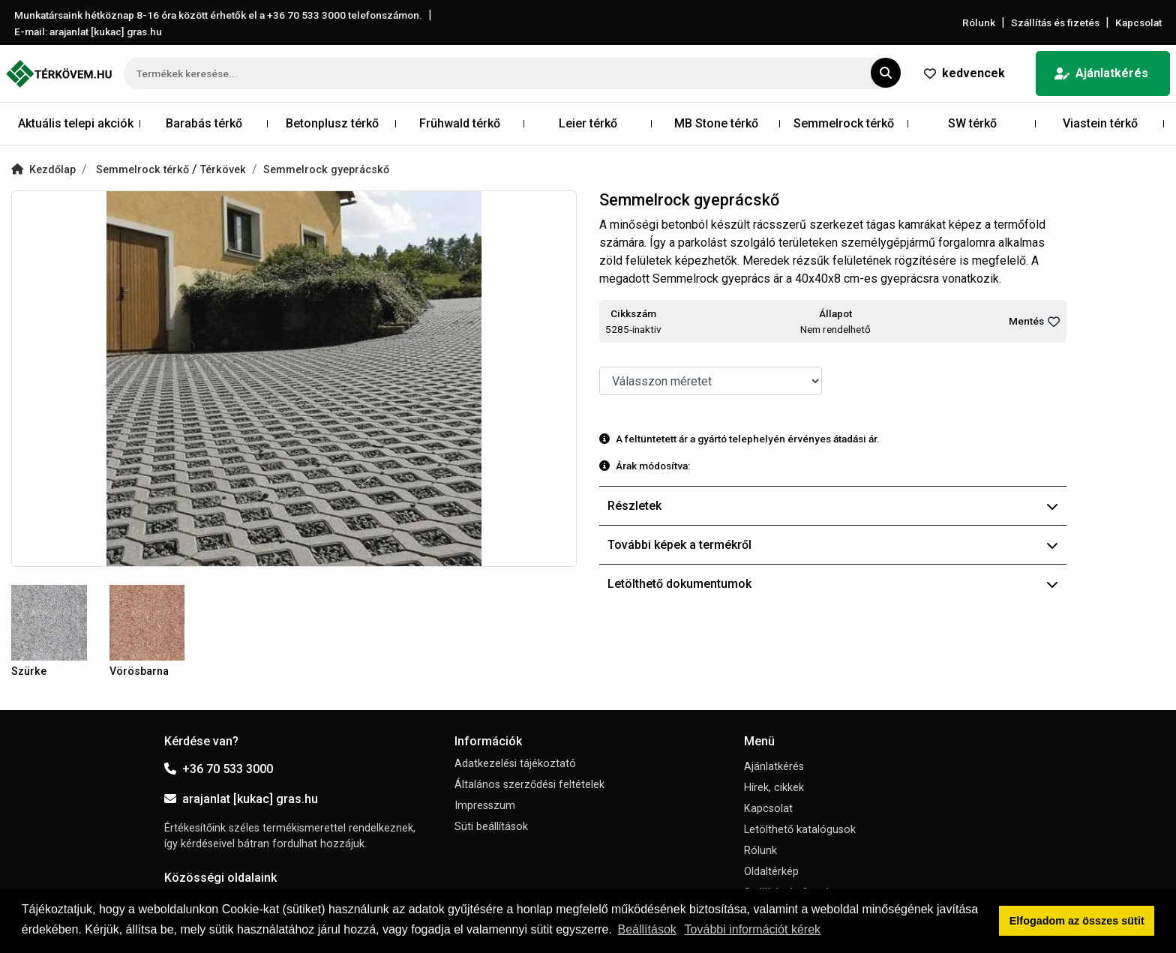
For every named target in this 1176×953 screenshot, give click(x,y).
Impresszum (484, 805)
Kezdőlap (43, 169)
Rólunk (978, 22)
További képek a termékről (833, 545)
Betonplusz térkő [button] (332, 123)
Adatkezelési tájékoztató (515, 763)
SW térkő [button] (972, 123)
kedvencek (964, 73)
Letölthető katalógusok (800, 829)
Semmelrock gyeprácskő (326, 169)
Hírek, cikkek (774, 787)
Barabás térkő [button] (204, 123)
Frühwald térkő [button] (459, 123)
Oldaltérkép (771, 871)
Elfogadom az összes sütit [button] (1077, 921)
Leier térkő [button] (588, 123)
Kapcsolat (1138, 22)
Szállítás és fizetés (1055, 22)
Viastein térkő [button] (1100, 123)
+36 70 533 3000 (218, 769)
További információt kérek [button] (752, 929)
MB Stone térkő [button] (716, 123)
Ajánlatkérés (1101, 73)
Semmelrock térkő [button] (844, 123)
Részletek (833, 506)
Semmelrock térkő (144, 169)
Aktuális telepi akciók (76, 123)
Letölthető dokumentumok (833, 584)
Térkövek (223, 169)
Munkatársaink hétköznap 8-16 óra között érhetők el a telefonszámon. (218, 15)
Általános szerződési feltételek (529, 784)
